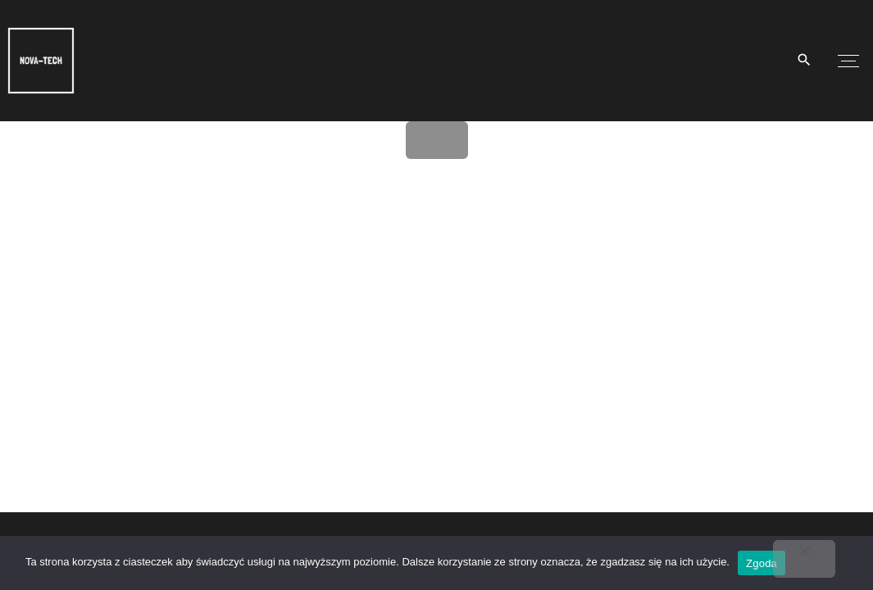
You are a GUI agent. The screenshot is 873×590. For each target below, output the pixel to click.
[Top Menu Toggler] (848, 61)
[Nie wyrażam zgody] (804, 559)
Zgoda (761, 563)
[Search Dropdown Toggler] (804, 60)
